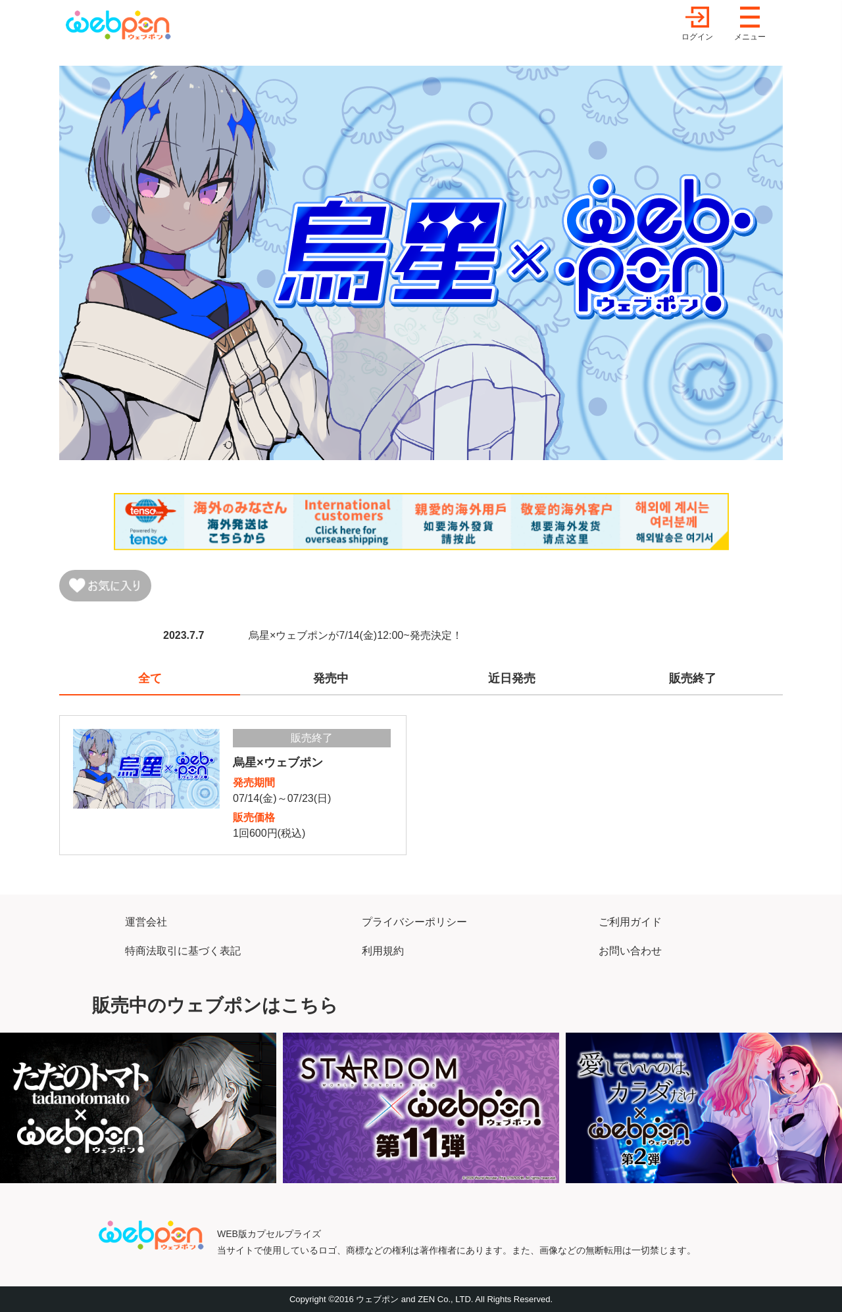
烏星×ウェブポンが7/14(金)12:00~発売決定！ (355, 635)
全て (150, 678)
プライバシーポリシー (414, 921)
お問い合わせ (630, 950)
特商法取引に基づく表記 (183, 950)
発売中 (331, 678)
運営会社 (146, 921)
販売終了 (692, 678)
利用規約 (383, 950)
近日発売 (511, 678)
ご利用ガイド (630, 921)
